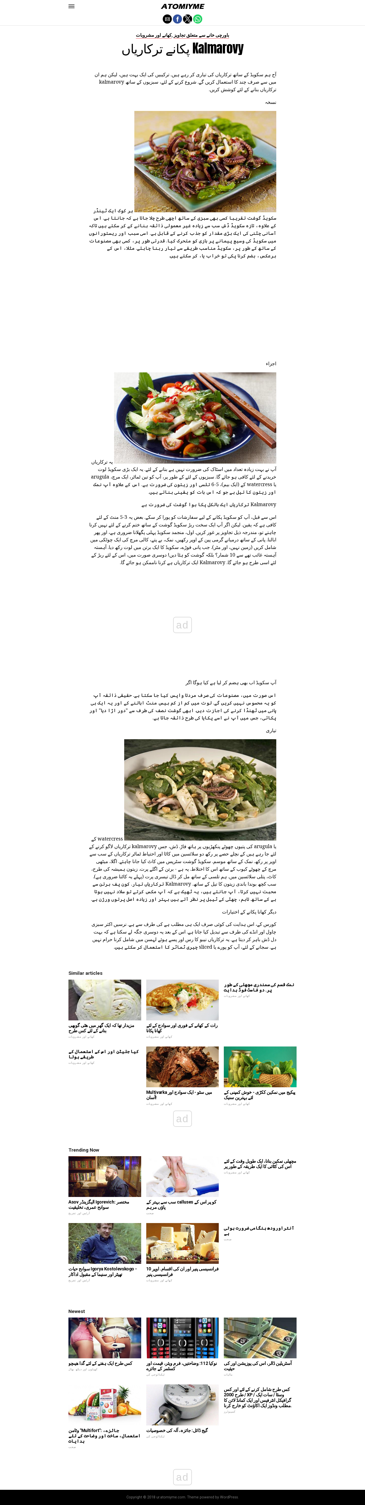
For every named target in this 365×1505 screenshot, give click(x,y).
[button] (71, 6)
